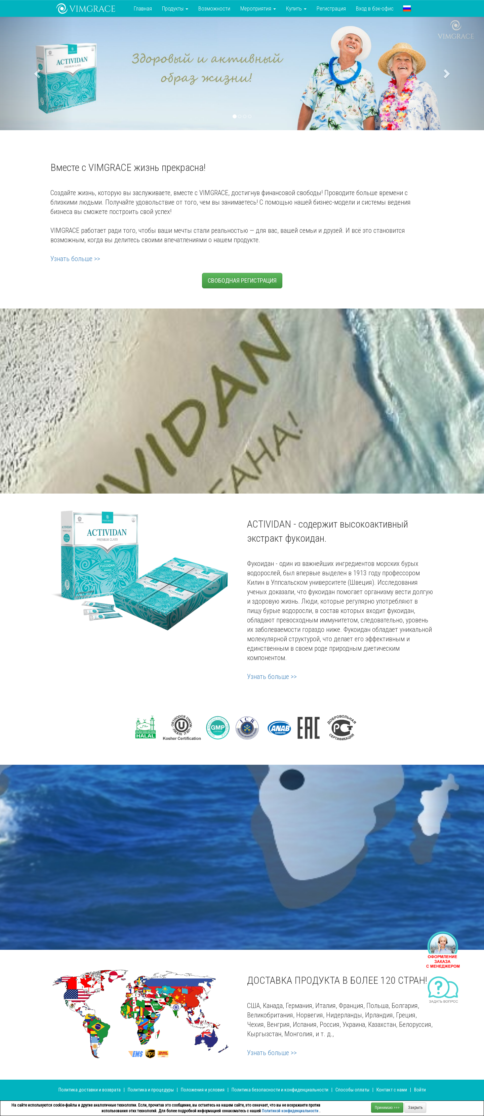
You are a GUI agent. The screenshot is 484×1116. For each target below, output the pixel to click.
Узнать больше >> (75, 259)
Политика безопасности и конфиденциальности (280, 1089)
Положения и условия (203, 1089)
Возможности (214, 8)
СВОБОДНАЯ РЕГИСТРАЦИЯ (242, 280)
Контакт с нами (391, 1089)
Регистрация (331, 8)
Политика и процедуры (151, 1089)
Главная (143, 8)
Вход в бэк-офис (375, 8)
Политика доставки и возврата (89, 1089)
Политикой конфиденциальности (290, 1111)
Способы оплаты (352, 1089)
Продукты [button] (175, 8)
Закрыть (415, 1107)
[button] (407, 8)
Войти (420, 1089)
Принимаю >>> (387, 1107)
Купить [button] (296, 8)
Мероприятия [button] (258, 8)
